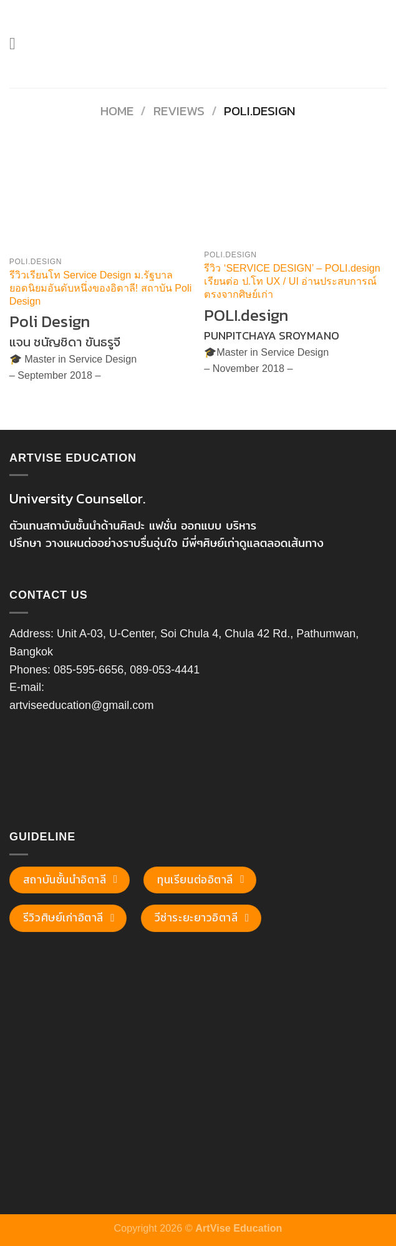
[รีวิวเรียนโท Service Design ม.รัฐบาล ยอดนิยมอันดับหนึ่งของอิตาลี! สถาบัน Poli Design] (100, 198)
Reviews (179, 110)
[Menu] (17, 43)
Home (116, 110)
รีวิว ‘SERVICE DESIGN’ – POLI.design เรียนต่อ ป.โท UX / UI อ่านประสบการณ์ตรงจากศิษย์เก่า (292, 281)
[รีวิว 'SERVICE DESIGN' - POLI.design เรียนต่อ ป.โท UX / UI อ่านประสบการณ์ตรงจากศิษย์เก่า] (295, 195)
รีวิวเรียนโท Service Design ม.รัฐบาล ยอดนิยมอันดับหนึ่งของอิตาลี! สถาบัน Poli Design (100, 288)
